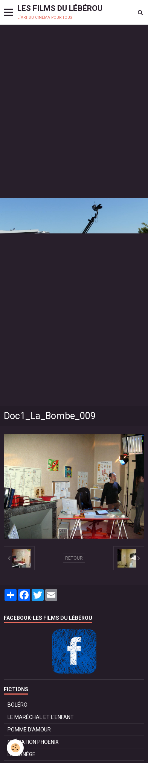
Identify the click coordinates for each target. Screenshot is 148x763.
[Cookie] (15, 747)
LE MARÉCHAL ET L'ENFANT (41, 717)
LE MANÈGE (21, 754)
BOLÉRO (17, 705)
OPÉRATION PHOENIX (33, 742)
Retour (74, 558)
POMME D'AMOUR (29, 730)
